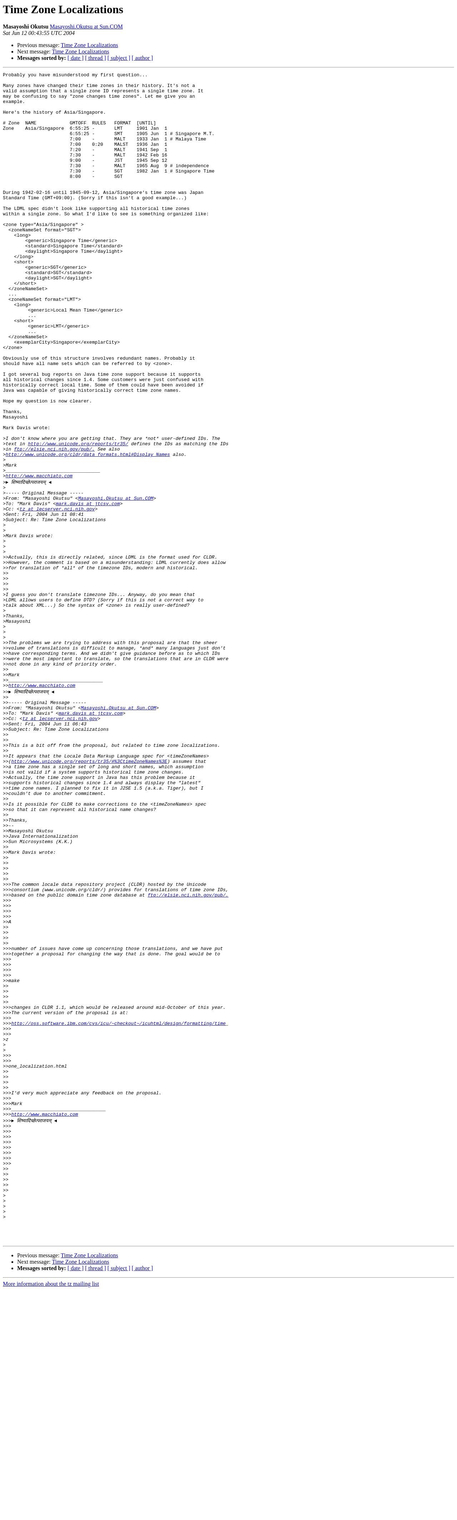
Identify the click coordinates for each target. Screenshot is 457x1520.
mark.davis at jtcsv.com (88, 589)
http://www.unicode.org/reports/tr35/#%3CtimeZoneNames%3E (89, 897)
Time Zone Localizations (89, 45)
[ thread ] (95, 58)
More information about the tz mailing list (51, 1514)
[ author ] (142, 58)
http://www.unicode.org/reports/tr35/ (78, 518)
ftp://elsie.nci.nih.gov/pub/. (54, 525)
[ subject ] (118, 58)
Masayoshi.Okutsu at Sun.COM (86, 27)
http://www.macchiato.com (39, 557)
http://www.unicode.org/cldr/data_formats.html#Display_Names (88, 531)
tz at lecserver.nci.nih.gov (57, 595)
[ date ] (75, 58)
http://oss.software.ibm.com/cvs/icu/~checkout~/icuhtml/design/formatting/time (118, 1211)
